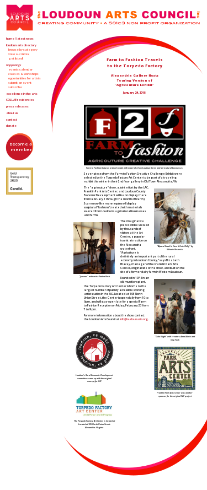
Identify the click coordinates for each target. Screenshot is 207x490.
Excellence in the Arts (22, 93)
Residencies (20, 100)
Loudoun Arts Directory (21, 45)
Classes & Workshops (23, 74)
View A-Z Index (18, 54)
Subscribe (15, 87)
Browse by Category (23, 49)
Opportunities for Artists (24, 78)
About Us (12, 113)
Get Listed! (15, 58)
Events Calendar (20, 69)
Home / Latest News (20, 38)
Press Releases (17, 106)
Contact (11, 119)
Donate (11, 125)
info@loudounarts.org (134, 319)
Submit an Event (19, 82)
